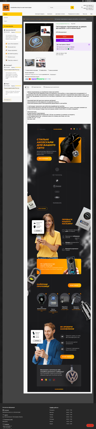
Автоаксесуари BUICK (48, 19)
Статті (5, 21)
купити (38, 196)
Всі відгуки (7, 99)
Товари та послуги (30, 19)
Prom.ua (54, 425)
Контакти (49, 14)
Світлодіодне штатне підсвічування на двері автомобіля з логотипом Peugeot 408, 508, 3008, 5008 (12, 75)
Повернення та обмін (73, 14)
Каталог (6, 17)
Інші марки (39, 19)
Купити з (64, 40)
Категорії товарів (39, 14)
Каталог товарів (67, 322)
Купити (64, 36)
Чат (90, 425)
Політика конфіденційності (61, 427)
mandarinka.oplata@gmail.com (10, 406)
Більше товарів (74, 251)
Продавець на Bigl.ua (48, 426)
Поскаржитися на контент (50, 427)
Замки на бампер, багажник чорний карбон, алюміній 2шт (13, 93)
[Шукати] (72, 7)
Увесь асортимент (44, 158)
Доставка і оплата (60, 14)
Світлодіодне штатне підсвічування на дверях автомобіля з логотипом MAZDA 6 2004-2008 (12, 37)
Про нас (85, 14)
